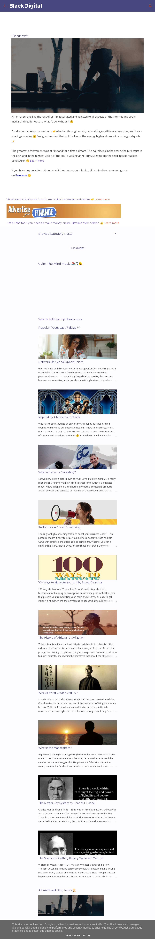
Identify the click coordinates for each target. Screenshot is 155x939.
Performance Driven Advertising (59, 527)
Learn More (73, 935)
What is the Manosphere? (55, 747)
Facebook (21, 175)
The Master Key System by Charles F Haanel (67, 803)
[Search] (150, 6)
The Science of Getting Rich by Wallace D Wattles (70, 858)
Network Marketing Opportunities (60, 362)
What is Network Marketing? (57, 472)
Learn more (102, 199)
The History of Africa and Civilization (61, 637)
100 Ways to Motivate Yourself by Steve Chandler (70, 582)
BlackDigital (25, 6)
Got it (86, 935)
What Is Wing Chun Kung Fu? (58, 692)
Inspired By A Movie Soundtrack (59, 417)
